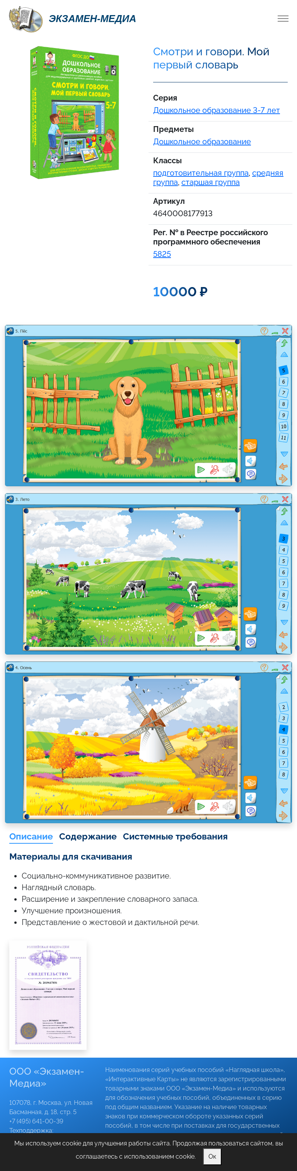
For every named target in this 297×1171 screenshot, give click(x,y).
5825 (162, 254)
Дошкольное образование (202, 141)
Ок (212, 1156)
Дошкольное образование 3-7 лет (216, 110)
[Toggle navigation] (283, 18)
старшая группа (210, 182)
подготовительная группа (201, 173)
